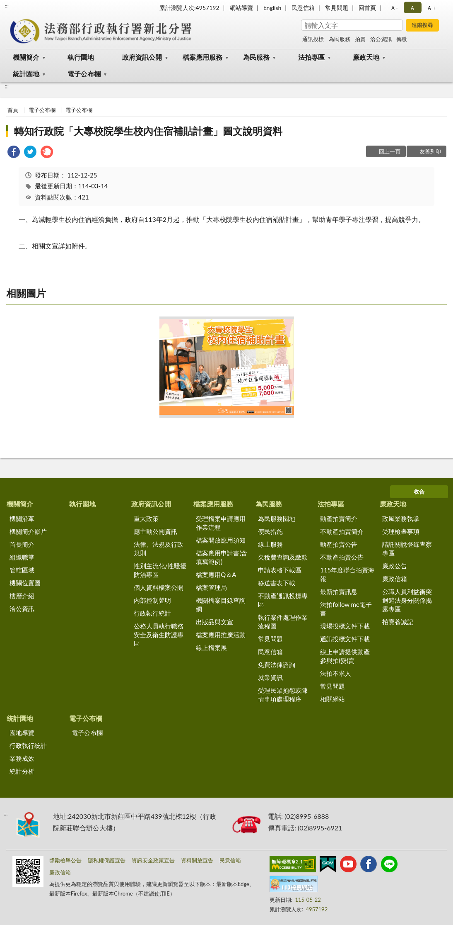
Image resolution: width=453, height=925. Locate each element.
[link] (13, 153)
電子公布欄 (84, 74)
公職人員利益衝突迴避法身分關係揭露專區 (407, 600)
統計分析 (22, 771)
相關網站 (332, 699)
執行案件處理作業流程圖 (283, 621)
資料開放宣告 (197, 860)
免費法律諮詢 (276, 664)
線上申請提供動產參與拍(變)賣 (345, 656)
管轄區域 (22, 570)
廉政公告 (394, 566)
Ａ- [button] (394, 7)
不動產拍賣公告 (342, 557)
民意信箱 (303, 7)
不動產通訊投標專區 (283, 600)
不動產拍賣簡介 (342, 531)
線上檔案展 (211, 647)
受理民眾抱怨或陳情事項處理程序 (283, 694)
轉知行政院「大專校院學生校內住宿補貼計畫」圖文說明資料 (148, 131)
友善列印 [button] (430, 151)
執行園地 (80, 57)
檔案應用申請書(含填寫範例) (221, 557)
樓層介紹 (22, 595)
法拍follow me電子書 (346, 609)
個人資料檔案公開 (158, 587)
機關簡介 (26, 57)
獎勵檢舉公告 (65, 860)
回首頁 (367, 7)
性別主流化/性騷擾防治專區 (160, 570)
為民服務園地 (276, 518)
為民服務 (339, 39)
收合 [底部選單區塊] (419, 491)
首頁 (12, 110)
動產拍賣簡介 (338, 518)
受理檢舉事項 (400, 531)
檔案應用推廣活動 (221, 634)
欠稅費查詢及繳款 (283, 557)
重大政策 (146, 518)
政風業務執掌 (400, 518)
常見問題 (336, 7)
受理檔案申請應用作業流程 (221, 523)
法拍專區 (311, 57)
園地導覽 (22, 732)
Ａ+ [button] (431, 7)
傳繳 (401, 39)
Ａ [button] (412, 7)
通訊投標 (313, 39)
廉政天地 (366, 57)
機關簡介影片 (28, 531)
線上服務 (270, 544)
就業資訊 (270, 677)
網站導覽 (241, 7)
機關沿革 (22, 518)
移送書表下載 (276, 583)
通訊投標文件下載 (345, 639)
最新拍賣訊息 (338, 591)
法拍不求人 (335, 673)
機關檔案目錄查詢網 (221, 604)
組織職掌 (22, 557)
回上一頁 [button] (389, 151)
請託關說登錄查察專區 (407, 548)
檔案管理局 (211, 587)
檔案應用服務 (202, 57)
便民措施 (270, 531)
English (272, 7)
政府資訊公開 (142, 57)
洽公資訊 (381, 39)
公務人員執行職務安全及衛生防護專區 (158, 634)
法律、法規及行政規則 (158, 548)
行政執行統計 (152, 613)
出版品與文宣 (214, 622)
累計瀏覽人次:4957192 (189, 7)
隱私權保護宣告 (106, 860)
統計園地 (26, 74)
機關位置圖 (25, 583)
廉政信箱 (394, 578)
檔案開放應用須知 (221, 540)
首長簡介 (22, 544)
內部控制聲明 (152, 600)
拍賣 (360, 39)
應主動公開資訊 (155, 531)
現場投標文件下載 (345, 626)
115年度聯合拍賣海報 (347, 574)
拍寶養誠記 (397, 622)
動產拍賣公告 (338, 544)
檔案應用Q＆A (216, 574)
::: (7, 6)
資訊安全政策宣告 (153, 860)
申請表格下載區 (279, 570)
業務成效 (22, 758)
